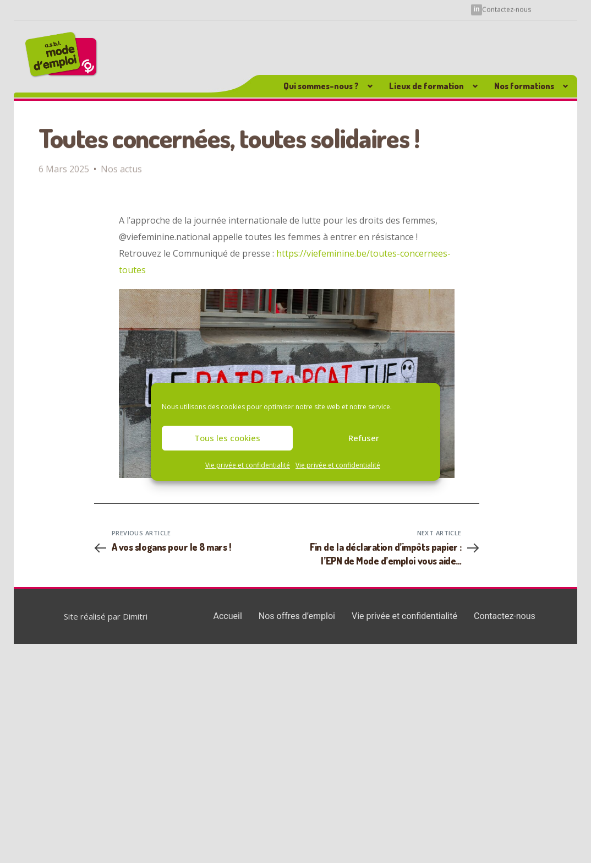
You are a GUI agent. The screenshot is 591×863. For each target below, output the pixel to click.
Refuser (363, 437)
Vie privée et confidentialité (247, 465)
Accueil (228, 616)
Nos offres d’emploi (297, 616)
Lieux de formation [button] (426, 85)
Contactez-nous (506, 9)
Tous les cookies (227, 437)
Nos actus (121, 162)
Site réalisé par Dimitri (105, 616)
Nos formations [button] (524, 85)
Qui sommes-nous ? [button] (321, 85)
